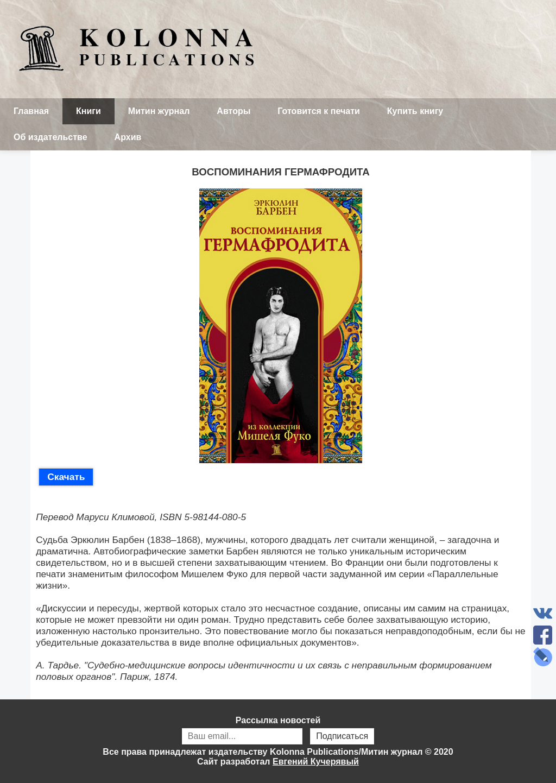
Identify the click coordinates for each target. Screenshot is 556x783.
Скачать (66, 476)
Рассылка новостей (278, 731)
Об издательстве (50, 137)
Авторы (233, 111)
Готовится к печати (318, 111)
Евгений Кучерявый (316, 761)
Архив (128, 137)
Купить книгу (415, 111)
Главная (31, 111)
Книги (88, 111)
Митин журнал (158, 111)
